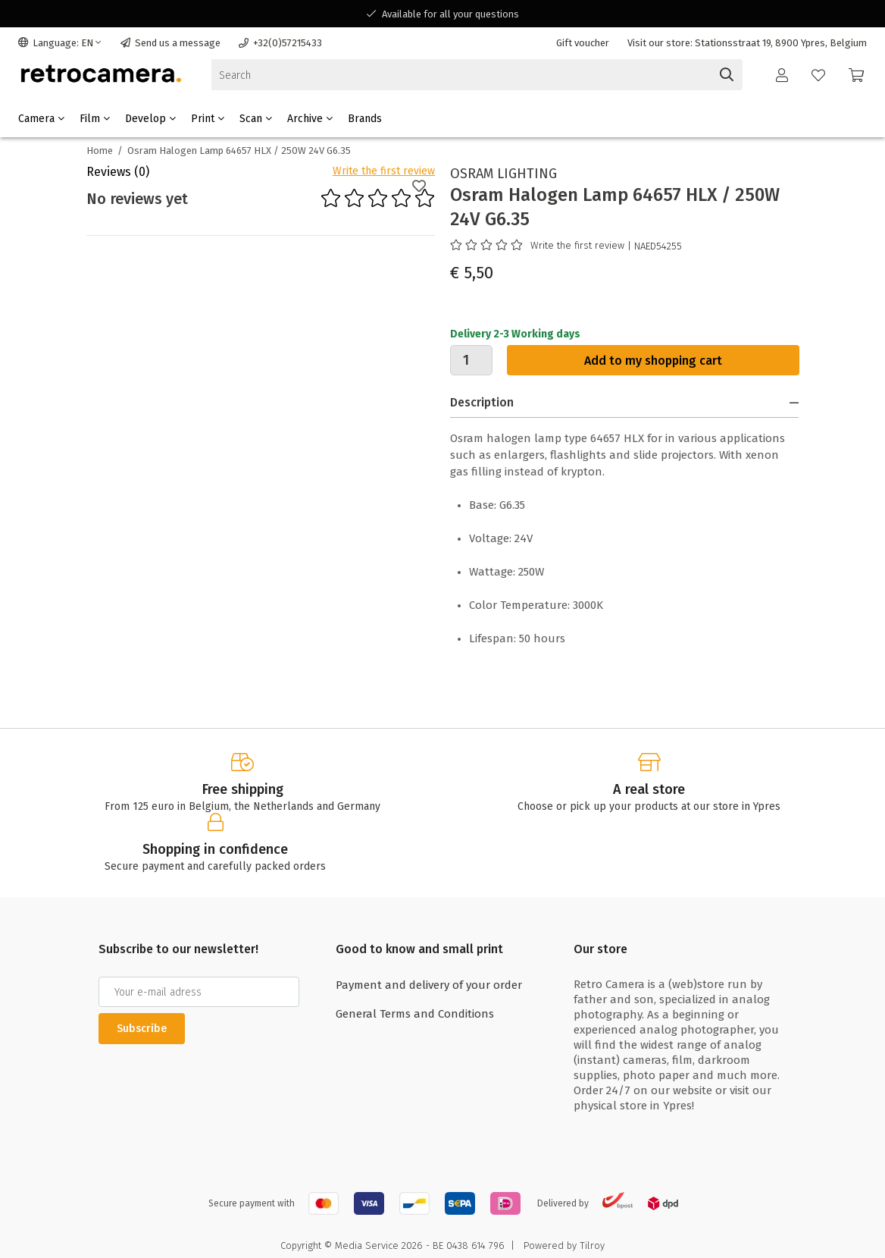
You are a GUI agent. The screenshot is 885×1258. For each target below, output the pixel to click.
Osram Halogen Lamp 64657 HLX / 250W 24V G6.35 (239, 150)
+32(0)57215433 (280, 43)
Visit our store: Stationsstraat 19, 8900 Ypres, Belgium (747, 43)
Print (207, 118)
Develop (150, 118)
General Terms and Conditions (415, 1014)
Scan (255, 118)
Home (99, 150)
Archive (310, 118)
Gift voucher (582, 43)
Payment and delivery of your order (429, 985)
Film (95, 118)
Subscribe (142, 1028)
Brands (365, 118)
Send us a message (170, 43)
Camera (41, 118)
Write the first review (384, 171)
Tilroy (592, 1245)
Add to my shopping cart (653, 360)
